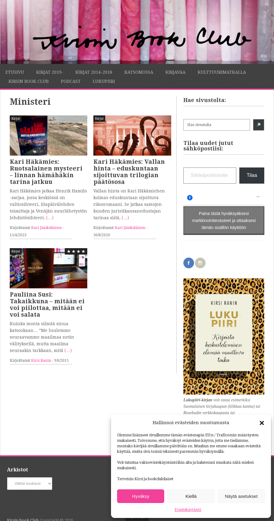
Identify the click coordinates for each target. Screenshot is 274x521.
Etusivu (14, 72)
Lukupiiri (104, 81)
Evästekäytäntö (188, 510)
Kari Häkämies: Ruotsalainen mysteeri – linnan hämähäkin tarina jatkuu (46, 171)
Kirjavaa (175, 72)
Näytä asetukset (241, 496)
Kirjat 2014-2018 (93, 72)
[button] (262, 423)
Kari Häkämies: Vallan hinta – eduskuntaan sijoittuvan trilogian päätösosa (129, 171)
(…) (50, 217)
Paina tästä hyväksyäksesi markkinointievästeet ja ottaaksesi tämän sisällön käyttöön (224, 220)
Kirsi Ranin (41, 360)
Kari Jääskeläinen (46, 228)
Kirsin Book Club (29, 81)
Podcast (71, 81)
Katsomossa (138, 72)
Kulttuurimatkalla (222, 72)
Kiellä (191, 496)
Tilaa (252, 175)
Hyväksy (140, 496)
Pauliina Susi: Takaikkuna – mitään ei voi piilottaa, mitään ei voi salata (47, 304)
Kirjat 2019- (49, 72)
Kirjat (15, 119)
